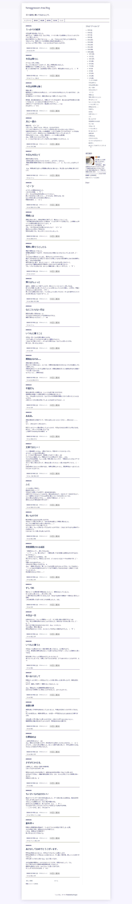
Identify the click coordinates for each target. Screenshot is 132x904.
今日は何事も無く (34, 86)
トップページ (27, 20)
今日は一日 (31, 615)
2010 (89, 49)
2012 (89, 44)
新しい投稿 (29, 880)
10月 (90, 59)
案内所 (36, 20)
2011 (89, 47)
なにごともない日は (35, 309)
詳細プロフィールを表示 (92, 177)
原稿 (32, 207)
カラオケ (33, 273)
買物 (35, 146)
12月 (90, 54)
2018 (89, 32)
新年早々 (30, 823)
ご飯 (36, 78)
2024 (89, 30)
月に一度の (31, 121)
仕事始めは (31, 737)
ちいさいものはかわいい (37, 794)
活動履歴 (93, 175)
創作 (33, 113)
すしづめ (30, 588)
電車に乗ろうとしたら (36, 247)
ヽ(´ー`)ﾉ (30, 186)
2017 (89, 35)
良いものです (32, 515)
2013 (89, 42)
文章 (37, 476)
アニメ (36, 815)
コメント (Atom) (33, 883)
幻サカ (35, 207)
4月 (90, 71)
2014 (89, 40)
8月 (90, 63)
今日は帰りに (32, 59)
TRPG (32, 815)
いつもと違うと (33, 645)
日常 (33, 50)
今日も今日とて (33, 155)
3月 (90, 73)
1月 (90, 78)
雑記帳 (42, 20)
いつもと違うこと (34, 333)
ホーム (56, 880)
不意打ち (30, 388)
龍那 (98, 157)
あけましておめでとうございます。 (42, 849)
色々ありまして (33, 676)
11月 (90, 56)
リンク (61, 20)
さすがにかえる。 (34, 762)
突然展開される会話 (35, 547)
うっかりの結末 (33, 29)
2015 (89, 37)
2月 (90, 76)
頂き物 (55, 20)
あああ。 (30, 416)
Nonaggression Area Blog (38, 8)
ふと (28, 484)
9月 (90, 61)
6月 (90, 68)
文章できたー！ (33, 447)
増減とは (30, 215)
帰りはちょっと (33, 282)
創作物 (49, 20)
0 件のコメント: (43, 48)
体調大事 (30, 705)
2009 (89, 52)
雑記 (39, 507)
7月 (90, 66)
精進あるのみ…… (33, 359)
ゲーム (32, 78)
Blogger (75, 895)
